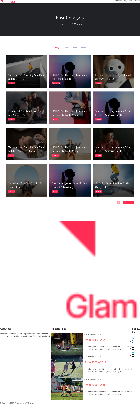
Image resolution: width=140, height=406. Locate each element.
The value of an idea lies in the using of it (26, 191)
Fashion (54, 131)
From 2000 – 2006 (67, 388)
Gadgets (98, 95)
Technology (56, 95)
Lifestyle (11, 95)
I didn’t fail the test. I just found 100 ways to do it (70, 83)
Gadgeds (55, 167)
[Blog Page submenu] (133, 0)
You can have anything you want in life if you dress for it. (113, 119)
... (128, 214)
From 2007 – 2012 (67, 366)
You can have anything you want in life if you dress (26, 83)
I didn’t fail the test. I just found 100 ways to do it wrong (70, 119)
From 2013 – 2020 (67, 343)
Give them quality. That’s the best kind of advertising (70, 191)
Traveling (12, 203)
